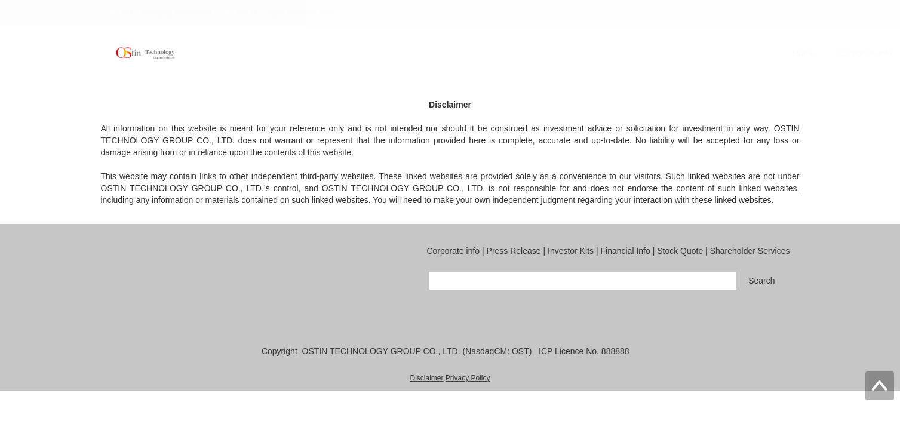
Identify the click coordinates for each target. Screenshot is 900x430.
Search (768, 280)
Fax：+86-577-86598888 (285, 312)
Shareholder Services (762, 53)
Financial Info (603, 53)
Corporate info (380, 53)
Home (319, 53)
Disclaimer (426, 378)
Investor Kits (532, 53)
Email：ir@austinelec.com (165, 312)
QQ (363, 312)
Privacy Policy (468, 378)
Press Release (458, 53)
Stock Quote (675, 53)
